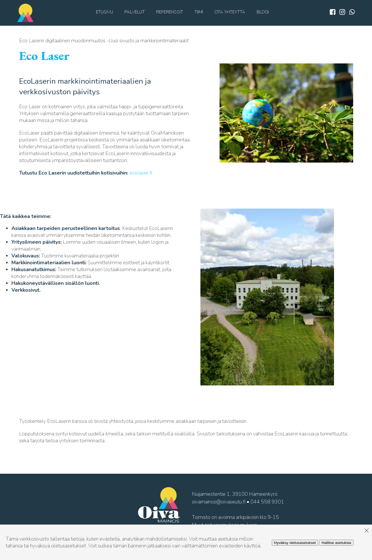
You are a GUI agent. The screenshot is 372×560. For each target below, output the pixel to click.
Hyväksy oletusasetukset (295, 543)
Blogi (263, 12)
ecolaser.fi (141, 172)
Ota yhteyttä (229, 12)
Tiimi (198, 12)
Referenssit (169, 12)
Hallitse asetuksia (336, 543)
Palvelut (134, 12)
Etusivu (104, 12)
